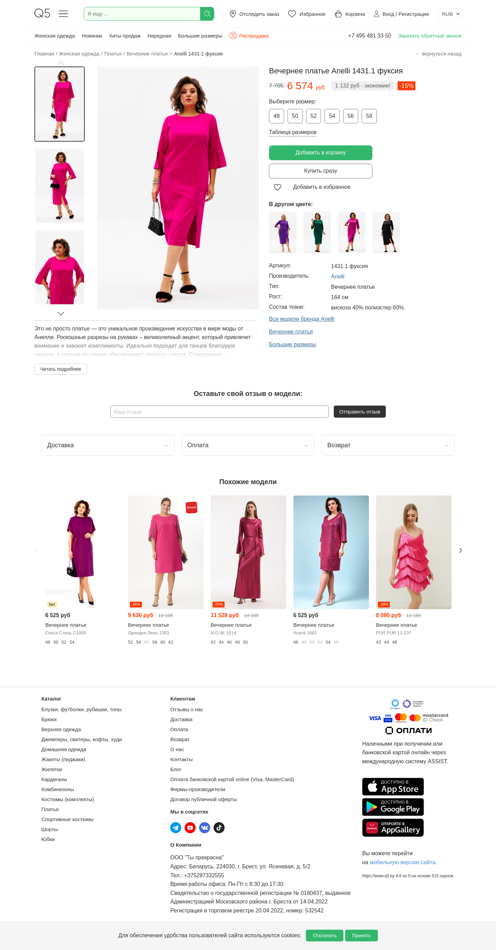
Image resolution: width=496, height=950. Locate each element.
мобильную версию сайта (402, 862)
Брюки (48, 719)
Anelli (337, 276)
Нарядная (159, 36)
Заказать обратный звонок (430, 36)
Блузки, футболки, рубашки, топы (81, 709)
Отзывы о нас (186, 709)
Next (460, 550)
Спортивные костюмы (67, 819)
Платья (50, 809)
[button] (60, 63)
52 (314, 116)
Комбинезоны (57, 789)
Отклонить (325, 935)
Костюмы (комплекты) (67, 799)
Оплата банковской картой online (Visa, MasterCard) (232, 779)
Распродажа (248, 35)
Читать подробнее (60, 369)
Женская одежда (54, 36)
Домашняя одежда (63, 749)
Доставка (181, 719)
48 (276, 116)
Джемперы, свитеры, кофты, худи (81, 739)
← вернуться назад (438, 54)
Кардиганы (54, 779)
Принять (361, 935)
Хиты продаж (125, 36)
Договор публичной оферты (203, 799)
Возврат (179, 739)
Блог (175, 769)
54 (332, 116)
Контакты (181, 759)
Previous (35, 550)
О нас (177, 749)
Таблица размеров (293, 132)
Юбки (48, 839)
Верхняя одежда (61, 729)
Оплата (179, 729)
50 (295, 116)
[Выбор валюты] (449, 14)
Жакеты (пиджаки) (63, 759)
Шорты (49, 829)
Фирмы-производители (197, 789)
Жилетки (51, 769)
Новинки (92, 36)
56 (351, 116)
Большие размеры (200, 36)
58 (369, 116)
